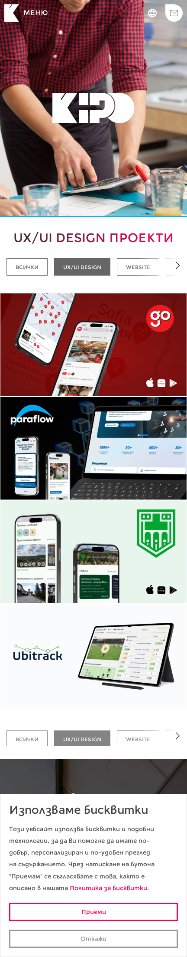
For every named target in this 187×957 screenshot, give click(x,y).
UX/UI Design (82, 267)
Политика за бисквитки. (109, 888)
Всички (27, 267)
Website (138, 267)
